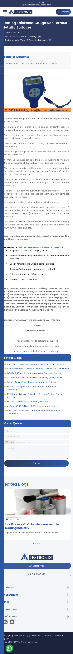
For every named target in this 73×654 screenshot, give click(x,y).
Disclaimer (36, 635)
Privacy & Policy (21, 635)
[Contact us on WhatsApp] (9, 648)
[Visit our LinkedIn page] (6, 622)
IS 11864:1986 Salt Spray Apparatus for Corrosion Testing (34, 377)
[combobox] (9, 442)
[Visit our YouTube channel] (12, 622)
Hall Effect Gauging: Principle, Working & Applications (32, 363)
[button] (33, 543)
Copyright (6, 635)
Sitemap (47, 635)
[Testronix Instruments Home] (20, 12)
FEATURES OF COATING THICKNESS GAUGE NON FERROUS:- (31, 63)
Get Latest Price (37, 566)
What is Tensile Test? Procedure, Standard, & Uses (31, 386)
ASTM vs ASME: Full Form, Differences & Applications (32, 410)
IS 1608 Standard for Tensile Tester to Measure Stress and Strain (38, 372)
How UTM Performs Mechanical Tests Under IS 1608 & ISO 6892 (37, 368)
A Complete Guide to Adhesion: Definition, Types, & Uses (34, 381)
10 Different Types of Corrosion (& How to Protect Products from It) (35, 399)
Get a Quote (63, 12)
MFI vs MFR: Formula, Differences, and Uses (27, 405)
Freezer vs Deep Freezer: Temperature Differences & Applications (32, 392)
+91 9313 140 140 (36, 574)
